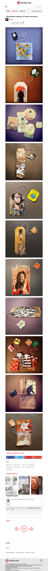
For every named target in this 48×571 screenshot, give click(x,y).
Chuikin (11, 19)
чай (23, 467)
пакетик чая (30, 467)
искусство (17, 464)
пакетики (9, 469)
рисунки (16, 467)
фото (24, 464)
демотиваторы (10, 552)
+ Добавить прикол (37, 11)
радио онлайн (20, 552)
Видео (8, 11)
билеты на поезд (30, 552)
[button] (38, 7)
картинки (31, 464)
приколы (9, 467)
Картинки (15, 11)
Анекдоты (22, 11)
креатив (9, 464)
